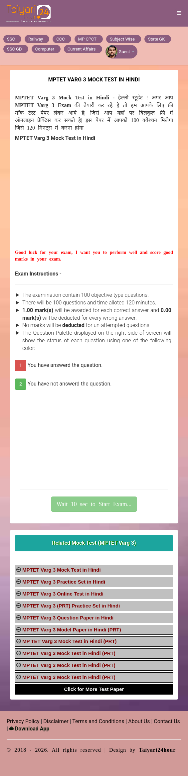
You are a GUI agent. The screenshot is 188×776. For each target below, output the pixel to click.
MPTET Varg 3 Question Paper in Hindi (67, 617)
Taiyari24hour (157, 750)
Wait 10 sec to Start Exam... (94, 504)
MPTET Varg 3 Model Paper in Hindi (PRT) (71, 629)
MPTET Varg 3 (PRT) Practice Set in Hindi (71, 606)
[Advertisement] (94, 202)
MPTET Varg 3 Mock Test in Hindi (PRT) (68, 653)
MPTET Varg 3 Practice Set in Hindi (63, 582)
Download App (29, 728)
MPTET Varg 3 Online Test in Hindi (62, 594)
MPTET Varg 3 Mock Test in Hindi (61, 570)
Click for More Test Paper (94, 689)
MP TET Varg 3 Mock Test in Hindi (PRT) (69, 641)
